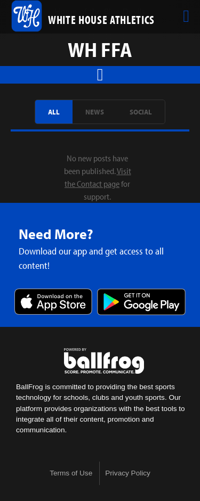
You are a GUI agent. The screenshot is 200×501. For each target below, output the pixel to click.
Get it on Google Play (141, 303)
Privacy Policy (127, 473)
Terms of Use (71, 473)
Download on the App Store (53, 303)
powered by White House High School (104, 361)
